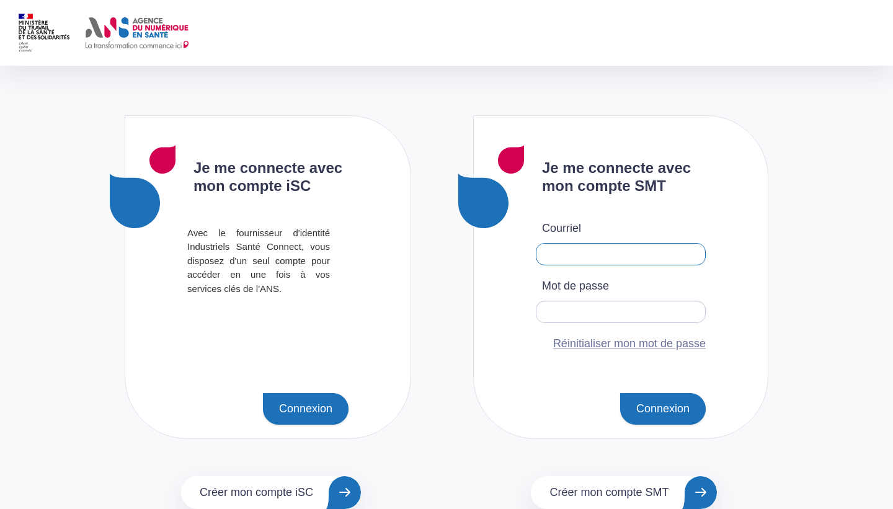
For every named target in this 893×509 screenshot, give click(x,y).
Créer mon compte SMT (609, 492)
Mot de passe (575, 286)
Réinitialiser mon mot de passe (629, 343)
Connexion (305, 408)
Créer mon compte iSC (256, 492)
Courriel (561, 228)
